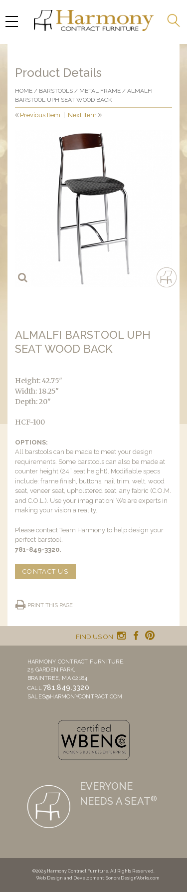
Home (23, 90)
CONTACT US (45, 571)
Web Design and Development (70, 878)
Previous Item (40, 115)
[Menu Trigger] (11, 21)
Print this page (50, 605)
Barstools (56, 90)
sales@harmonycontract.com (75, 696)
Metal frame (100, 90)
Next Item (82, 115)
